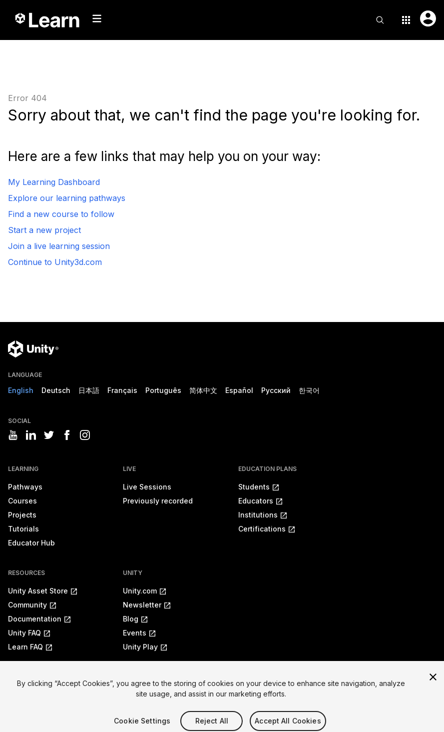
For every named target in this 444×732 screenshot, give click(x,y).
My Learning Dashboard (54, 182)
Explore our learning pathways (66, 198)
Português (163, 390)
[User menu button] (428, 18)
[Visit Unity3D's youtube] (13, 435)
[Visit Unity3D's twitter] (49, 435)
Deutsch (55, 390)
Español (239, 390)
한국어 (309, 390)
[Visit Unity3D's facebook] (67, 435)
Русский (276, 390)
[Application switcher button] (406, 20)
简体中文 (203, 390)
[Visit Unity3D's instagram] (85, 435)
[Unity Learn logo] (48, 20)
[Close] (433, 683)
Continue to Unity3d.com (55, 262)
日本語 (88, 390)
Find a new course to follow (61, 214)
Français (122, 390)
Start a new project (44, 230)
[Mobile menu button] (97, 19)
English (20, 390)
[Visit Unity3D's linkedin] (31, 435)
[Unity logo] (33, 349)
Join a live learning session (59, 246)
